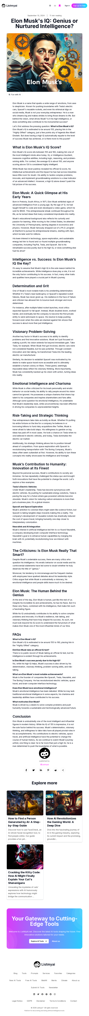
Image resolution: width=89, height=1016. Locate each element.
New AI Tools (15, 980)
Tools (24, 973)
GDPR (29, 1001)
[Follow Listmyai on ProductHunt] (46, 994)
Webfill (44, 980)
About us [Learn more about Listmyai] (56, 941)
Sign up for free (79, 6)
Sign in (67, 6)
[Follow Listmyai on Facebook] (42, 994)
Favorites (58, 973)
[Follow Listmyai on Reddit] (51, 994)
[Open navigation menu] (55, 5)
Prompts (34, 973)
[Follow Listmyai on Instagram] (55, 994)
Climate (64, 980)
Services (46, 973)
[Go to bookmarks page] (60, 6)
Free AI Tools (31, 980)
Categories (70, 973)
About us (76, 980)
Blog (15, 973)
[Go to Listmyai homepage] (44, 964)
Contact (73, 1001)
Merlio (54, 980)
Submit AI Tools (37, 987)
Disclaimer (40, 1001)
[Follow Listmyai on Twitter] (38, 994)
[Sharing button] (62, 770)
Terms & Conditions (58, 1001)
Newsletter (53, 987)
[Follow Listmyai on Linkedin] (34, 994)
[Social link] (26, 770)
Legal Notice (17, 1001)
